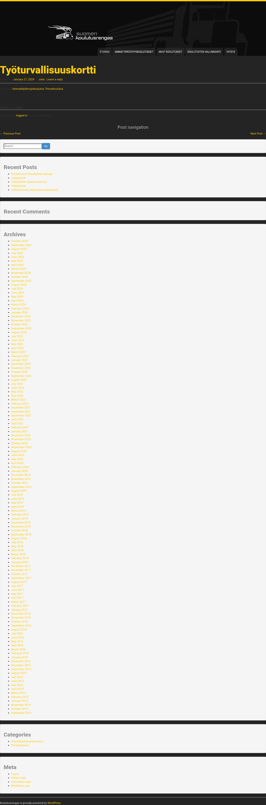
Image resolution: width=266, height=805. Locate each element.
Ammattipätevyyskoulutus (28, 88)
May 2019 (17, 502)
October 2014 (19, 708)
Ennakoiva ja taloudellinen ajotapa (32, 174)
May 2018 (17, 546)
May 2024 (17, 296)
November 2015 (21, 665)
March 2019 (18, 510)
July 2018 (17, 542)
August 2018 (19, 538)
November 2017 (21, 570)
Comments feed (21, 782)
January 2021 (19, 431)
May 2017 (17, 594)
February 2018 (20, 558)
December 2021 (21, 407)
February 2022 (20, 403)
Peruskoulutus (54, 88)
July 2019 (17, 494)
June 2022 (17, 387)
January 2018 (19, 562)
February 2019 (20, 514)
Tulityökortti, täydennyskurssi (29, 182)
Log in (15, 774)
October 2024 (19, 276)
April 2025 (17, 265)
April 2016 (17, 645)
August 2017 (19, 582)
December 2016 (21, 613)
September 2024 (21, 281)
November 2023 (21, 320)
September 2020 (21, 447)
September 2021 (21, 415)
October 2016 (19, 621)
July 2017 (17, 586)
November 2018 (21, 526)
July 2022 (17, 384)
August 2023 (19, 332)
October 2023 (19, 324)
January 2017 (19, 609)
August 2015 (19, 673)
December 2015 (21, 661)
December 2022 (21, 364)
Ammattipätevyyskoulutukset (134, 51)
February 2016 (20, 653)
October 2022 (19, 372)
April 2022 (17, 395)
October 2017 (19, 574)
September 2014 (21, 713)
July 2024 (17, 288)
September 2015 (21, 669)
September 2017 (21, 578)
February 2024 (20, 308)
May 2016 (17, 641)
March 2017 (18, 602)
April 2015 (17, 689)
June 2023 (17, 340)
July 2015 (17, 677)
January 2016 (19, 657)
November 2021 (21, 411)
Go (46, 146)
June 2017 (17, 590)
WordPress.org (20, 785)
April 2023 (17, 348)
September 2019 (21, 487)
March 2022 (18, 399)
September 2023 (21, 328)
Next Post (258, 133)
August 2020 (19, 451)
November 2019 (21, 479)
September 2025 (21, 245)
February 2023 (20, 356)
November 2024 (21, 273)
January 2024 (19, 312)
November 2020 (21, 439)
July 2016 (17, 633)
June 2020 (17, 455)
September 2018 (21, 534)
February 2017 (20, 605)
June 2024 (17, 292)
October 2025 (19, 241)
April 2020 (17, 463)
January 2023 (19, 360)
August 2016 (19, 629)
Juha (42, 79)
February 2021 (20, 427)
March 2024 (18, 304)
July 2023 (17, 336)
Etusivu (104, 51)
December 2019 (21, 475)
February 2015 (20, 697)
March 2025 (18, 268)
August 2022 (19, 380)
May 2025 (17, 261)
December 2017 (21, 566)
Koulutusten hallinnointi (204, 51)
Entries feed (18, 777)
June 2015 (17, 681)
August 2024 (19, 284)
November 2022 (21, 368)
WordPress (54, 803)
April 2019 (17, 506)
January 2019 (19, 518)
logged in (21, 115)
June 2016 (17, 637)
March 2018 (18, 554)
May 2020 (17, 459)
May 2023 (17, 344)
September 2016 (21, 625)
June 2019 (17, 498)
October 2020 (19, 443)
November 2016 (21, 617)
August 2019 (19, 491)
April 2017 (17, 597)
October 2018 (19, 530)
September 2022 (21, 376)
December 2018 (21, 522)
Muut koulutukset (170, 51)
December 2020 (21, 435)
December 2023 (21, 316)
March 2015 (18, 693)
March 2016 (18, 649)
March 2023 (18, 352)
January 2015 (19, 701)
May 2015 (17, 685)
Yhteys (230, 51)
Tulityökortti (18, 178)
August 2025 (19, 249)
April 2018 (17, 550)
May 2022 (17, 391)
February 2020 (20, 467)
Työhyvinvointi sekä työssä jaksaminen (35, 189)
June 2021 (17, 419)
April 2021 (17, 423)
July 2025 (17, 253)
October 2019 (19, 483)
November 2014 (21, 705)
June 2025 (17, 257)
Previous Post (10, 133)
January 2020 (19, 471)
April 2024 (17, 300)
